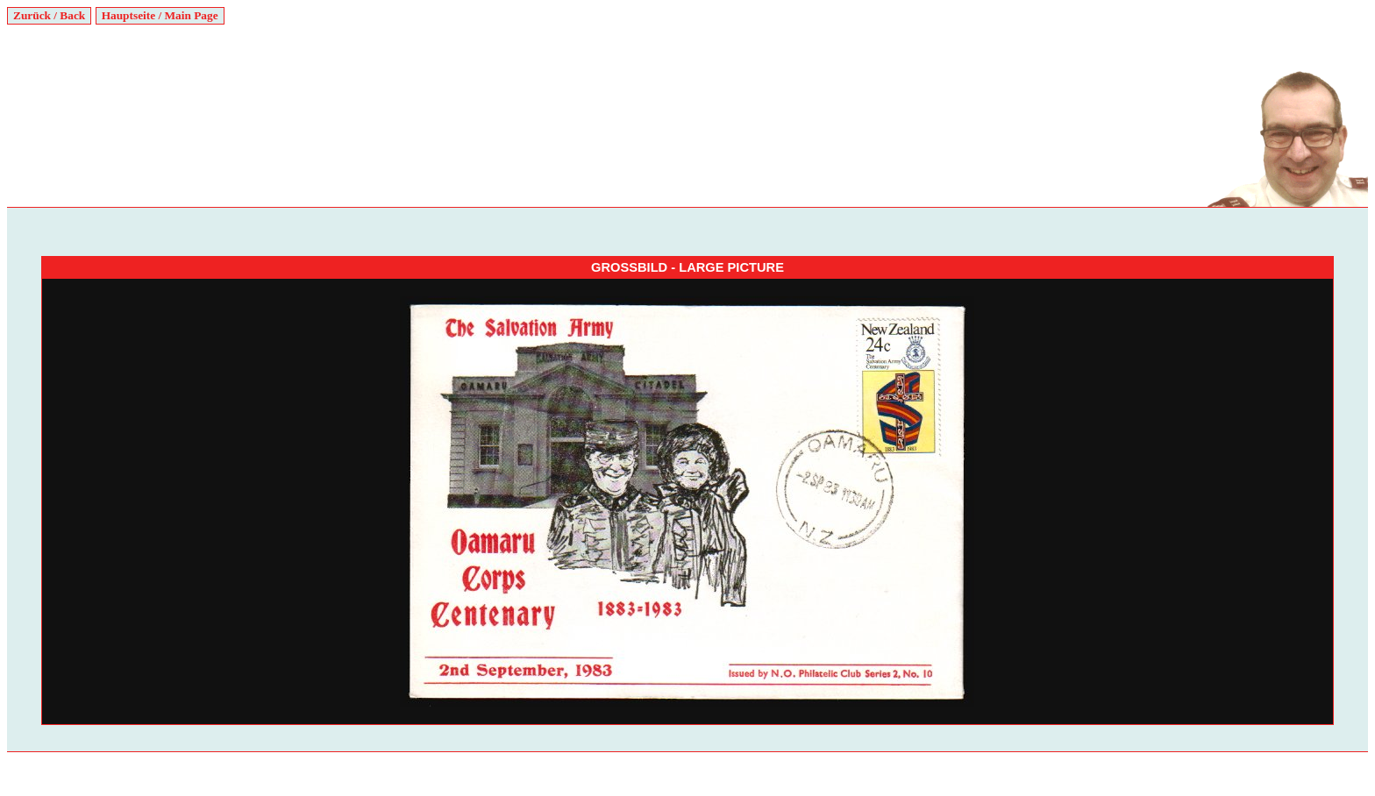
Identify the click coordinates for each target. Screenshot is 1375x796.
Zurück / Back (49, 15)
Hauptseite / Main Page (160, 15)
